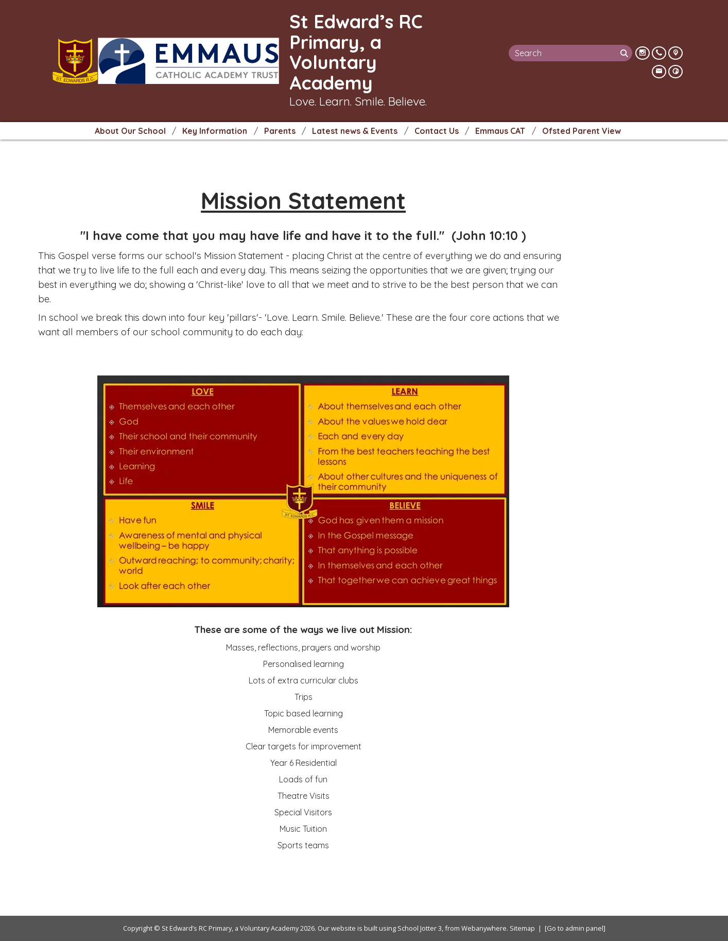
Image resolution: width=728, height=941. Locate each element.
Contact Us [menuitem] (436, 131)
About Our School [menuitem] (130, 131)
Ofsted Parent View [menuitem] (581, 131)
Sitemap (522, 928)
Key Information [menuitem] (214, 131)
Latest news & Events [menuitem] (354, 131)
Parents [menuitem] (280, 131)
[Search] (625, 53)
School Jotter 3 (419, 928)
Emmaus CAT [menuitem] (500, 131)
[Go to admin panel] (575, 928)
